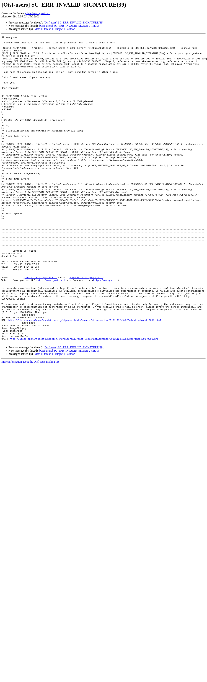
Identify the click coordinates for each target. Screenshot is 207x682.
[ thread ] (47, 28)
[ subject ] (59, 28)
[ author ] (71, 28)
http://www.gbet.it (105, 329)
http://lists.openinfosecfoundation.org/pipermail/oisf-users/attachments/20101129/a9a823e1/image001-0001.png (84, 399)
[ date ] (38, 28)
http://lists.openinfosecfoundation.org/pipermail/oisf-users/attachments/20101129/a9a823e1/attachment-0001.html (84, 377)
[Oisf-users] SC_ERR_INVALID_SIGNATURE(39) (73, 22)
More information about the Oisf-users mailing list (30, 422)
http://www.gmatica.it (52, 329)
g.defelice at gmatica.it (37, 13)
